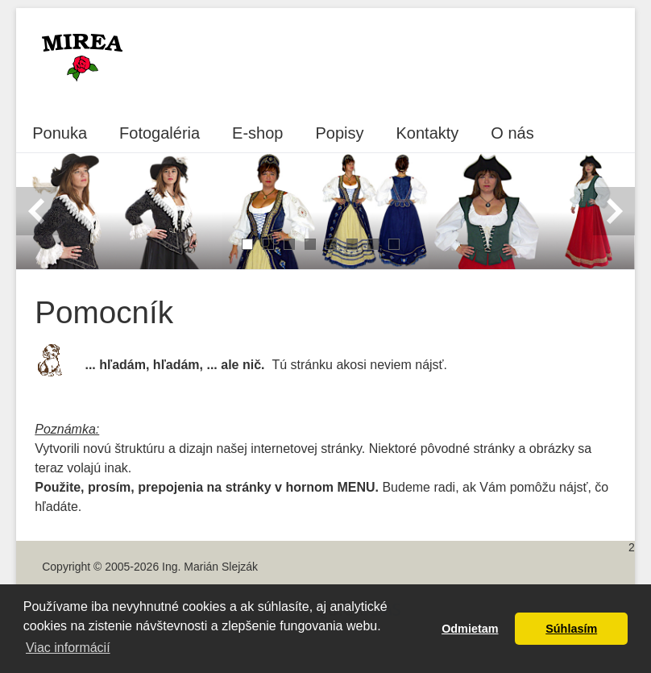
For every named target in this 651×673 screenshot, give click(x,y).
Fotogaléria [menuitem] (159, 133)
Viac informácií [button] (68, 647)
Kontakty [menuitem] (427, 133)
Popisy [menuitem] (339, 133)
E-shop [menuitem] (257, 133)
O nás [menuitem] (512, 133)
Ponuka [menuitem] (59, 133)
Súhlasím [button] (571, 628)
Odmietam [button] (470, 628)
